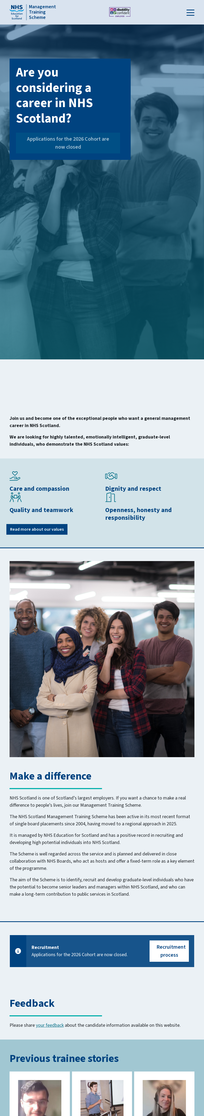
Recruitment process (171, 951)
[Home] (31, 12)
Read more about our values (37, 529)
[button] (190, 12)
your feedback (50, 1025)
